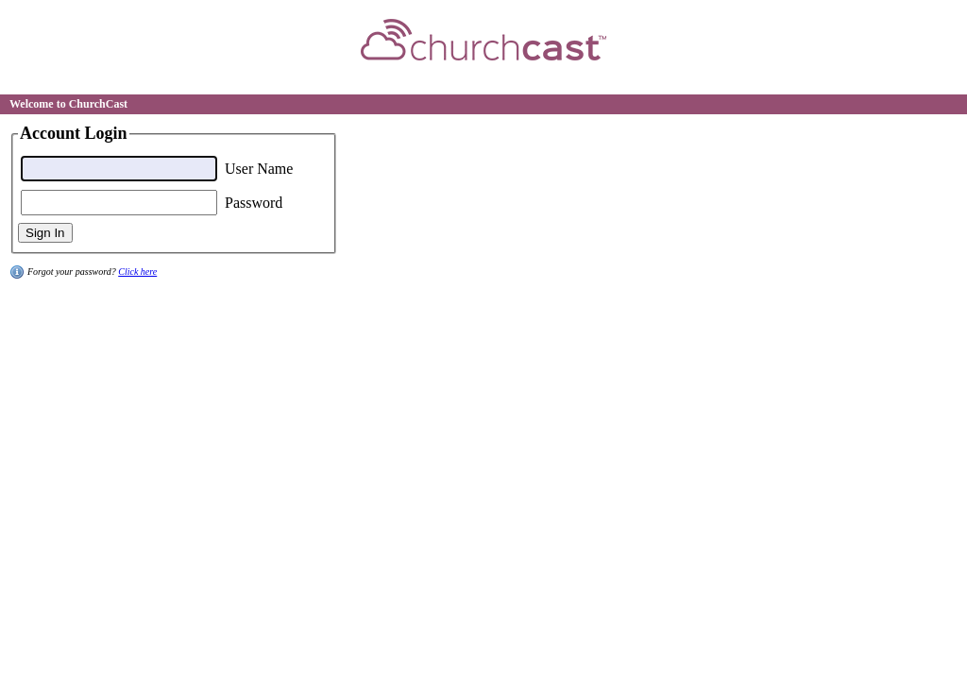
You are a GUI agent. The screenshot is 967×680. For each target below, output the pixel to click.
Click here (137, 271)
